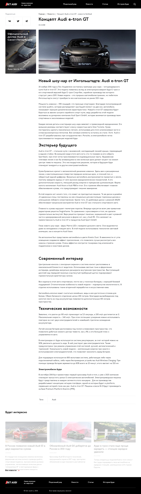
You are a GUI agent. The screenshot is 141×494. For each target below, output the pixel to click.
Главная (42, 14)
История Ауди (123, 4)
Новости (89, 4)
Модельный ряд (69, 4)
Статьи (105, 4)
